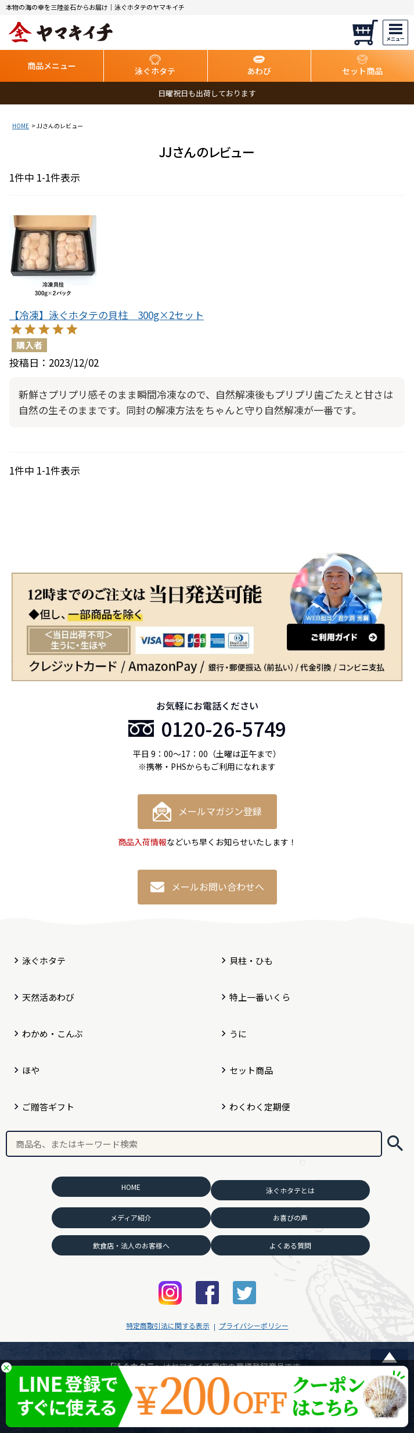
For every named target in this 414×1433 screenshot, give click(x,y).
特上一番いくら (259, 997)
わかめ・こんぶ (52, 1033)
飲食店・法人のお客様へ (131, 1245)
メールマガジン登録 (207, 812)
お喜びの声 (290, 1217)
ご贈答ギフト (48, 1107)
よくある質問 (290, 1245)
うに (238, 1033)
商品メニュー (51, 65)
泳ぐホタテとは (290, 1190)
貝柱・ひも (251, 960)
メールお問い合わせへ (207, 886)
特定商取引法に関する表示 (168, 1325)
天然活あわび (48, 997)
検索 (395, 1144)
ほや (30, 1070)
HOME (20, 125)
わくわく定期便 (259, 1107)
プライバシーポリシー (254, 1325)
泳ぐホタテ (44, 960)
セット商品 (251, 1070)
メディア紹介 (131, 1217)
